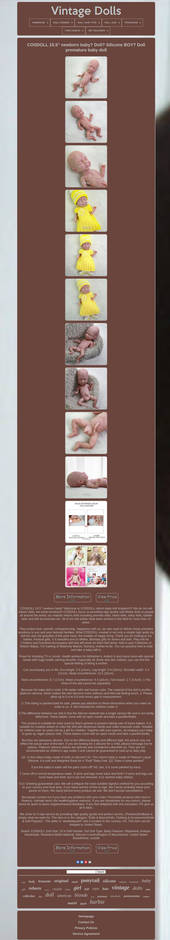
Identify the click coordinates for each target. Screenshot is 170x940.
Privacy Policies (86, 928)
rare (95, 888)
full (87, 889)
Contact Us (86, 922)
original (61, 880)
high (40, 896)
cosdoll (57, 889)
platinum (102, 896)
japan (83, 903)
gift (23, 889)
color (23, 882)
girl (77, 888)
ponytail (90, 880)
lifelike (68, 889)
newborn (115, 896)
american (64, 896)
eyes (92, 897)
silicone (109, 881)
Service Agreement (86, 934)
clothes (46, 890)
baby (146, 880)
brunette (44, 881)
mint (148, 889)
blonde (81, 895)
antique (146, 896)
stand (75, 881)
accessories (132, 896)
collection (29, 896)
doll (49, 895)
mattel (72, 903)
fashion (122, 882)
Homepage (86, 916)
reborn (35, 888)
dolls (137, 888)
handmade (133, 882)
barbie (97, 902)
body (32, 881)
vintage (120, 887)
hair (105, 889)
